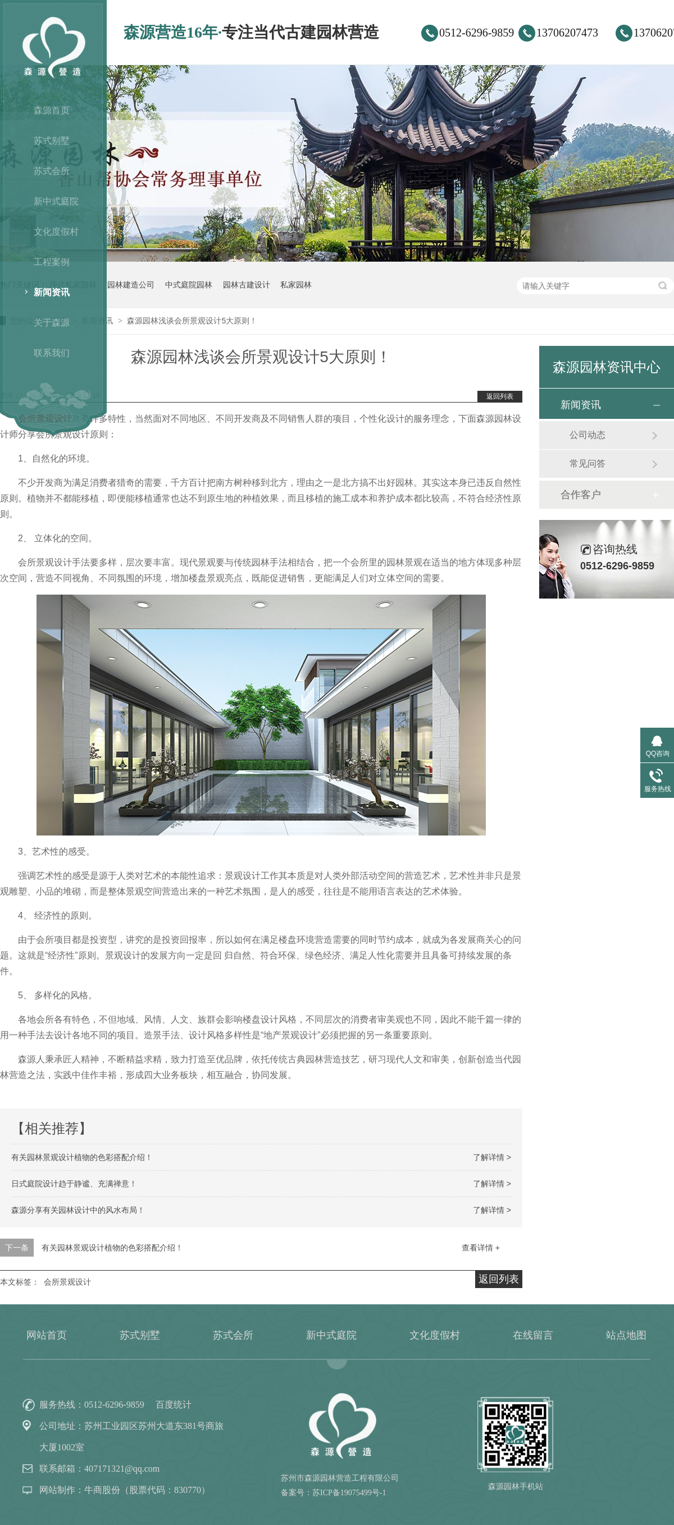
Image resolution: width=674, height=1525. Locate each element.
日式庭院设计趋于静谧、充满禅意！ (74, 1183)
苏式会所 (52, 171)
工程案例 (52, 262)
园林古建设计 (246, 284)
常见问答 (587, 463)
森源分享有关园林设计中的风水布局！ (78, 1210)
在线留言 (533, 1335)
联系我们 (52, 353)
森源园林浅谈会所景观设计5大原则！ (192, 320)
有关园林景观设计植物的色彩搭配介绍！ (82, 1157)
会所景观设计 (67, 1281)
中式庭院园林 (188, 284)
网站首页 (46, 1335)
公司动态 (587, 435)
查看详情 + (481, 1247)
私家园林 (296, 284)
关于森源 (52, 322)
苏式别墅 (52, 140)
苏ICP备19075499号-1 (349, 1493)
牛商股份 (102, 1490)
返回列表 (499, 396)
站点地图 (626, 1335)
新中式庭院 (56, 201)
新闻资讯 (52, 292)
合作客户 (581, 494)
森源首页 (52, 110)
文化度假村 (56, 231)
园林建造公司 (130, 284)
